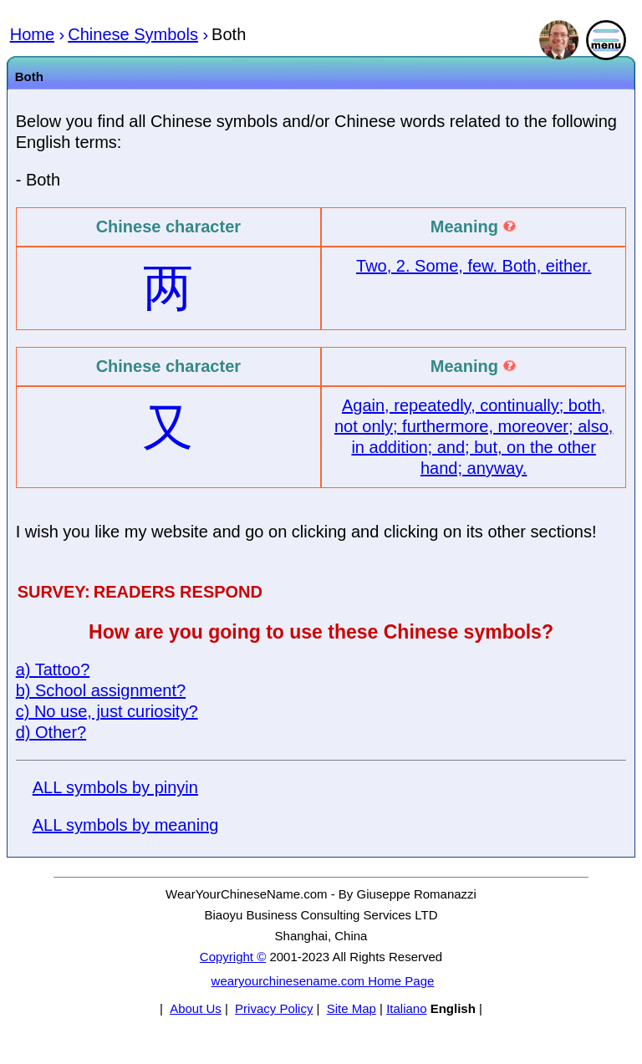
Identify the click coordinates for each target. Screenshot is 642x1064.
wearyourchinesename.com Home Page (323, 981)
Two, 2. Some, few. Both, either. (473, 266)
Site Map (351, 1008)
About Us (196, 1008)
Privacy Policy (274, 1008)
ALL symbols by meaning (126, 825)
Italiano (406, 1008)
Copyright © (233, 956)
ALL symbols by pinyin (115, 787)
